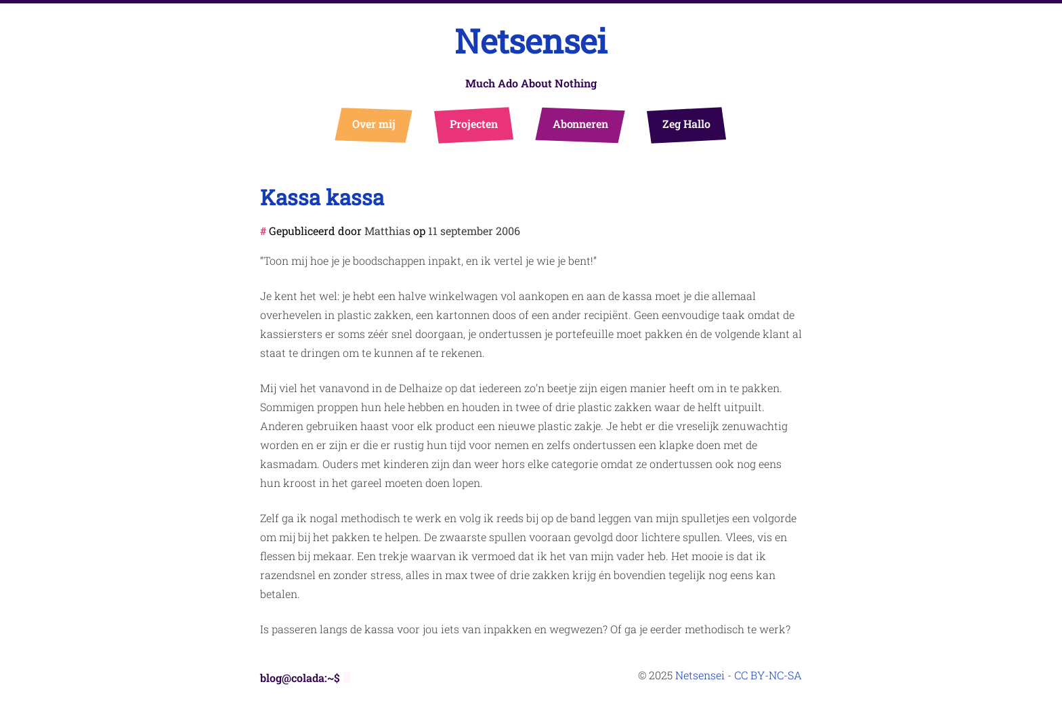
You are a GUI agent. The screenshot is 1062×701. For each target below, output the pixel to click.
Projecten (474, 123)
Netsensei (531, 41)
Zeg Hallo (686, 123)
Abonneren (581, 123)
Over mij (374, 123)
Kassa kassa (322, 197)
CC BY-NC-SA (768, 675)
